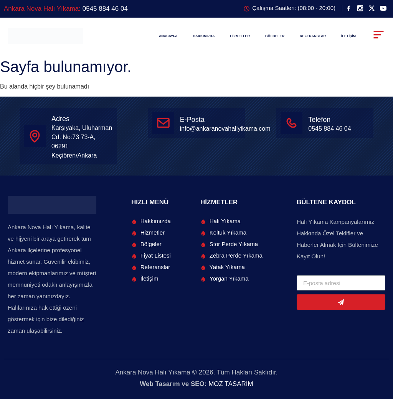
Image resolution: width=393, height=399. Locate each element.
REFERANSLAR (313, 36)
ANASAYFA (168, 36)
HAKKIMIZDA (204, 36)
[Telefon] (291, 123)
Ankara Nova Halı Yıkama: (66, 8)
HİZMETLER (240, 36)
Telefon (319, 119)
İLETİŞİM (348, 36)
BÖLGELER (274, 36)
